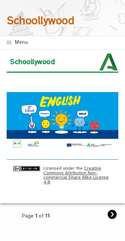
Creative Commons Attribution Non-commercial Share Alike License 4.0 (76, 175)
